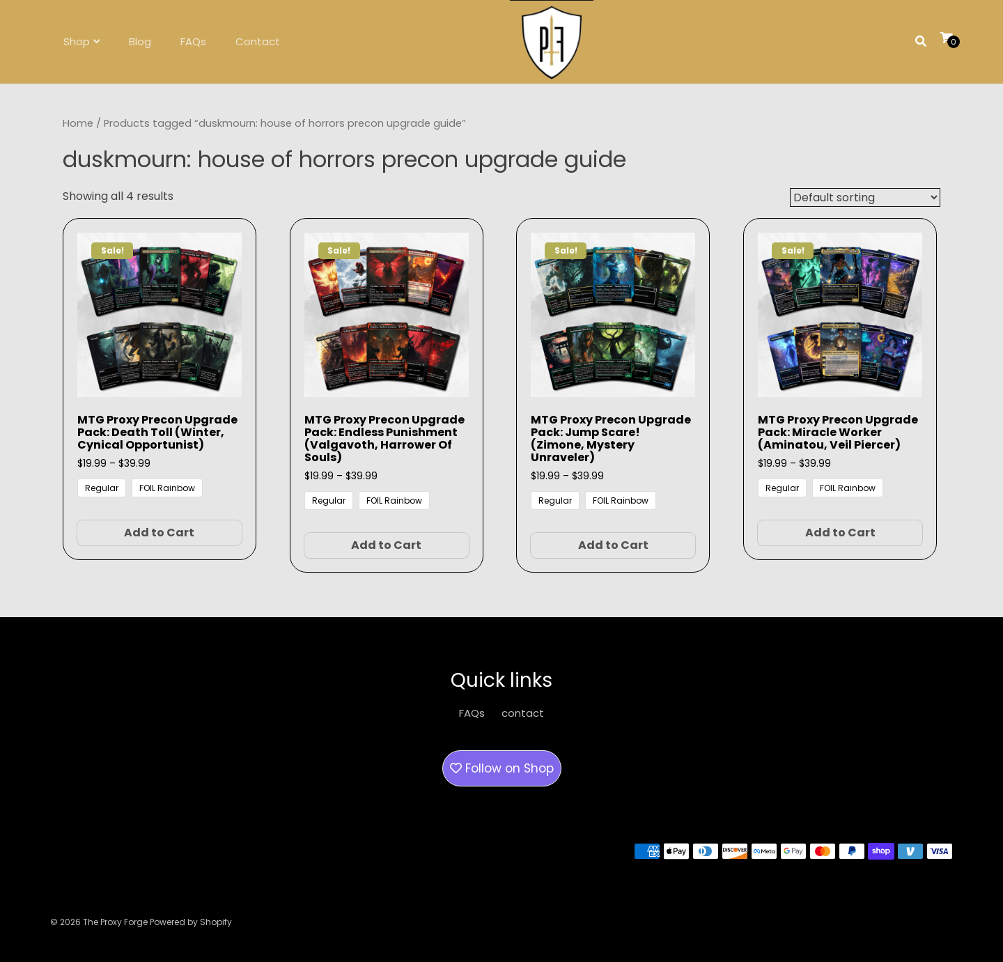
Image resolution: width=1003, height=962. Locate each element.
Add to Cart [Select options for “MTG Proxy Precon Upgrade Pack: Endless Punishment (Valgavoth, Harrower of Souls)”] (386, 545)
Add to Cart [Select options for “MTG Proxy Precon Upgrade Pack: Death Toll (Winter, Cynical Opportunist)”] (159, 533)
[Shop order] (865, 197)
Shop (76, 41)
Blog (140, 41)
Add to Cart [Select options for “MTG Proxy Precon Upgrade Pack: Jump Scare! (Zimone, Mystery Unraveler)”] (613, 545)
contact (523, 713)
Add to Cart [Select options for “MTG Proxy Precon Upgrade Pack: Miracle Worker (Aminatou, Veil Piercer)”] (840, 533)
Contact (257, 41)
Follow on (502, 768)
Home (78, 123)
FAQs (193, 41)
